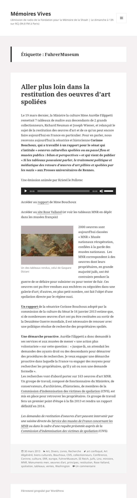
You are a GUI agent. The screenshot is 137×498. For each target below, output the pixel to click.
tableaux (39, 466)
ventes (50, 466)
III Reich (84, 458)
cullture (36, 458)
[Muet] (101, 191)
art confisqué (94, 451)
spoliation (27, 466)
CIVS (69, 455)
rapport (43, 202)
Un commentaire (85, 466)
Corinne (26, 458)
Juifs (92, 458)
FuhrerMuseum (68, 458)
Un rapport (30, 306)
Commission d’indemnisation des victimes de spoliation (60, 391)
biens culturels (43, 455)
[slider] (63, 191)
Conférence (100, 455)
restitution (86, 462)
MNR (24, 462)
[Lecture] (25, 191)
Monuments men (38, 462)
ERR (45, 458)
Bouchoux (59, 455)
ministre (108, 458)
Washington (62, 466)
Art (48, 451)
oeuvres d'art (58, 462)
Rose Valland (101, 462)
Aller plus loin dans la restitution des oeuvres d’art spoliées (65, 94)
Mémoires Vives (31, 13)
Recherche (74, 451)
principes (72, 462)
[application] (68, 191)
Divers (55, 451)
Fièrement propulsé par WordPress (42, 490)
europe (53, 458)
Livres (63, 451)
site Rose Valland (49, 212)
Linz (99, 458)
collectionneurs (82, 455)
